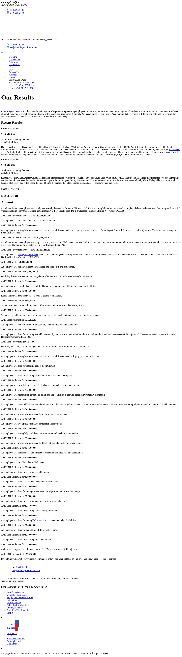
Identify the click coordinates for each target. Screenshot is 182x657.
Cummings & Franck (11, 111)
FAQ (11, 67)
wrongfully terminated (28, 254)
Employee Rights (15, 607)
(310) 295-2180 (17, 13)
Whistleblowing (14, 602)
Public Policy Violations (18, 605)
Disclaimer (12, 644)
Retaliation (12, 600)
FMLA (10, 613)
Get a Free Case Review (12, 581)
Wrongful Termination (17, 595)
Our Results (14, 64)
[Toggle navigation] (2, 52)
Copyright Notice (15, 641)
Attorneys (13, 62)
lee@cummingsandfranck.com (24, 47)
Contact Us (14, 72)
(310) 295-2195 (17, 10)
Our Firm (13, 57)
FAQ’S (10, 636)
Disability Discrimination (18, 610)
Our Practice (14, 59)
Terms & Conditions (16, 638)
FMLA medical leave (42, 520)
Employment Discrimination (20, 597)
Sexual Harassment (15, 592)
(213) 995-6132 (17, 44)
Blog (11, 69)
